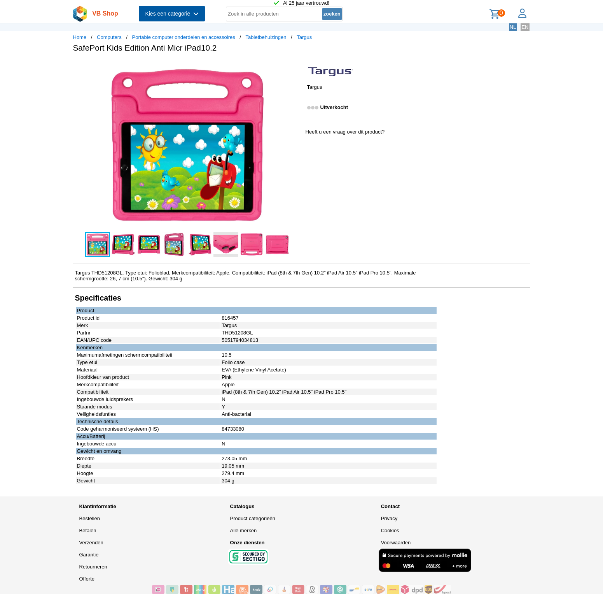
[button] (294, 66)
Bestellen (89, 518)
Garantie (89, 555)
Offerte (87, 579)
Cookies (390, 530)
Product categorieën (252, 518)
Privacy (389, 518)
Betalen (87, 530)
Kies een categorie (172, 14)
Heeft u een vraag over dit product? (345, 132)
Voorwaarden (396, 542)
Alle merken (243, 530)
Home (80, 37)
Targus (304, 37)
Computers (109, 37)
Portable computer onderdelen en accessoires (183, 37)
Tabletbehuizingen (266, 37)
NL (513, 27)
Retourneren (93, 567)
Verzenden (91, 542)
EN (524, 27)
